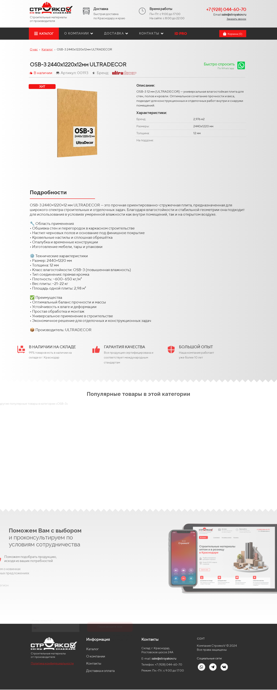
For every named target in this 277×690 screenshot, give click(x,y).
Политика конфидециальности (52, 663)
